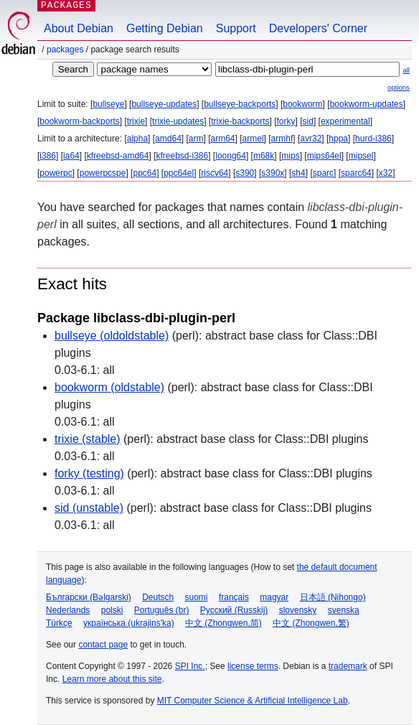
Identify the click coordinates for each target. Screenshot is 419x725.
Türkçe (59, 623)
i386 (47, 156)
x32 (385, 173)
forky (286, 121)
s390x (272, 173)
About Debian (78, 28)
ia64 (71, 156)
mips (290, 156)
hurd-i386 (373, 139)
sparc (323, 173)
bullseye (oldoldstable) (112, 335)
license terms (252, 666)
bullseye (108, 104)
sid (308, 121)
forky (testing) (89, 473)
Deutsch (158, 597)
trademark (348, 666)
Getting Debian (164, 28)
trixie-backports (240, 121)
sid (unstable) (89, 508)
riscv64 (214, 173)
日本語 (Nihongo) (333, 597)
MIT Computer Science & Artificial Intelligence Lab (252, 701)
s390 (244, 173)
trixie (136, 121)
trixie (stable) (88, 439)
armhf (282, 139)
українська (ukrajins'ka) (128, 623)
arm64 (223, 139)
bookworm (302, 104)
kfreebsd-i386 (182, 156)
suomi (196, 597)
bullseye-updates (164, 104)
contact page (103, 645)
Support (236, 28)
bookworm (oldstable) (109, 387)
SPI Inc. (190, 666)
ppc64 (144, 173)
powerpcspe (103, 173)
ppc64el (179, 173)
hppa (338, 139)
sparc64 (356, 173)
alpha (137, 139)
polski (112, 610)
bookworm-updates (366, 104)
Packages (65, 50)
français (234, 597)
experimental (345, 121)
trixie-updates (178, 121)
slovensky (298, 610)
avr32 (310, 139)
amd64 (168, 139)
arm (196, 139)
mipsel (361, 156)
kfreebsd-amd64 (118, 156)
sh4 (298, 173)
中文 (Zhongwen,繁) (311, 623)
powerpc (55, 173)
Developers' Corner (318, 28)
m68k (263, 156)
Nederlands (68, 610)
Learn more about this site (112, 679)
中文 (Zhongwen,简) (223, 623)
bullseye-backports (240, 104)
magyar (274, 597)
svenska (343, 610)
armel (253, 139)
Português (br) (161, 610)
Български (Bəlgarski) (88, 597)
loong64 (230, 156)
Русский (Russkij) (234, 610)
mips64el (324, 156)
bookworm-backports (79, 121)
